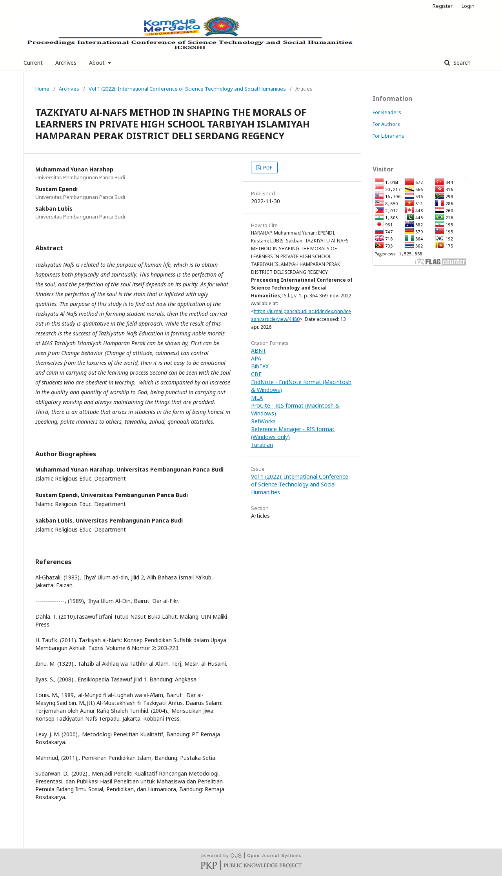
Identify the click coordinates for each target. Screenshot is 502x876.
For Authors (386, 123)
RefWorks (263, 421)
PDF (267, 167)
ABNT (258, 350)
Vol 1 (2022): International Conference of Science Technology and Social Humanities (187, 88)
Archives (65, 62)
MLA (257, 397)
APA (256, 358)
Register (443, 5)
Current (33, 62)
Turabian (262, 444)
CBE (256, 374)
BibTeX (260, 366)
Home (42, 88)
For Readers (387, 112)
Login (468, 5)
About (97, 62)
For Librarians (388, 135)
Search (461, 62)
